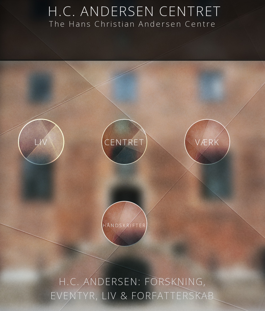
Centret (124, 142)
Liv (41, 141)
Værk (207, 142)
